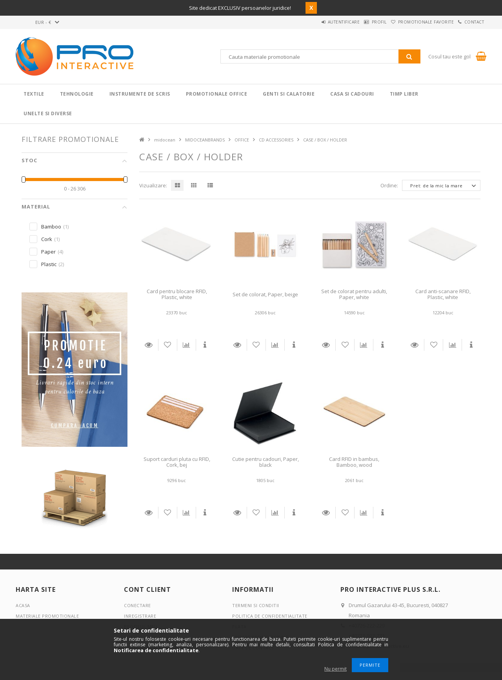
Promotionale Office (216, 94)
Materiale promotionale (47, 616)
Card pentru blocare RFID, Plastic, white (177, 294)
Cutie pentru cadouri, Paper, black (265, 461)
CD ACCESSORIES (276, 140)
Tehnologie (77, 94)
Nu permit (335, 668)
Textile (34, 94)
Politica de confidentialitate (269, 616)
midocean (164, 140)
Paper (48, 251)
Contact (471, 22)
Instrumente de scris (139, 94)
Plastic (48, 264)
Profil (360, 22)
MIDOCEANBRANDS (205, 140)
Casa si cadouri (352, 94)
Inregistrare (140, 616)
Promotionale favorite (415, 22)
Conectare (137, 605)
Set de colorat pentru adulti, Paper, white (354, 294)
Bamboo (51, 226)
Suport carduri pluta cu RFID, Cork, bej (177, 461)
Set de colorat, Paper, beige (265, 294)
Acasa (23, 605)
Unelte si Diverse (48, 113)
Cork (46, 239)
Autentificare (318, 22)
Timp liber (404, 94)
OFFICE (242, 140)
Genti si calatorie (289, 94)
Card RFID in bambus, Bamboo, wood (354, 461)
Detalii (148, 345)
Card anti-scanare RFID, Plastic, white (443, 294)
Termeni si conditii (255, 605)
